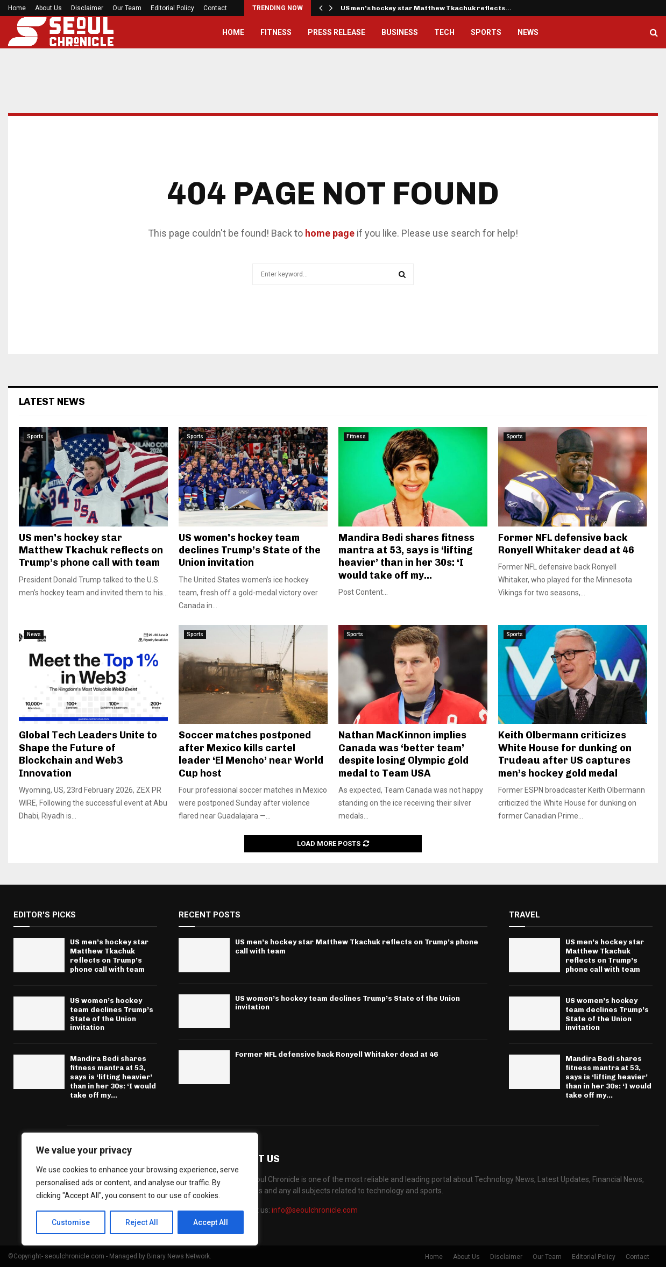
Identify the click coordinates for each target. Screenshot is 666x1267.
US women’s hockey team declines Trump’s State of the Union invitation (250, 550)
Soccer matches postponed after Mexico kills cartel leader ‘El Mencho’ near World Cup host (251, 754)
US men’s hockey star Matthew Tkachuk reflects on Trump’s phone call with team (91, 550)
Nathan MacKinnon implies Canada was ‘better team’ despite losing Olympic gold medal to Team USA (403, 754)
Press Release (336, 32)
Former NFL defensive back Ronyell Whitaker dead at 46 (566, 544)
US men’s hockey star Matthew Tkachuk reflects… (426, 8)
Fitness (276, 32)
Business (399, 32)
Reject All (141, 1222)
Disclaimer (87, 8)
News (528, 32)
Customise (71, 1222)
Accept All (210, 1222)
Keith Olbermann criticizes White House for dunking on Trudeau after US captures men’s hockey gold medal (565, 754)
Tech (444, 32)
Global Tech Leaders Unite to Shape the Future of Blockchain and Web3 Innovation (88, 754)
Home (17, 8)
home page (330, 233)
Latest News (52, 402)
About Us (48, 8)
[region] (140, 1189)
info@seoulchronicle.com (315, 1210)
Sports (486, 32)
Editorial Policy (172, 8)
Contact (215, 8)
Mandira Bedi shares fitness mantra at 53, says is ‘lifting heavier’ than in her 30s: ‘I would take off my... (406, 556)
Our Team (126, 8)
